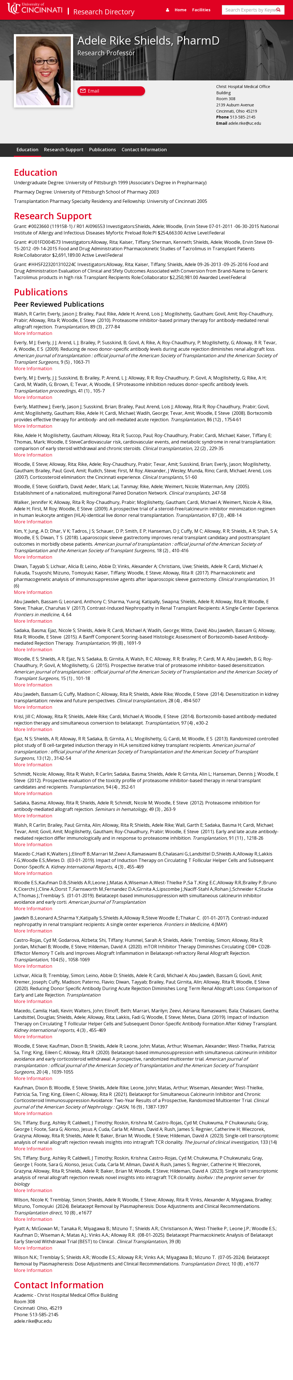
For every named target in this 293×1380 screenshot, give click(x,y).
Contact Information (144, 149)
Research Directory (104, 11)
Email (93, 91)
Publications (102, 149)
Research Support (64, 149)
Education (27, 149)
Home (181, 9)
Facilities (201, 9)
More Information (33, 333)
